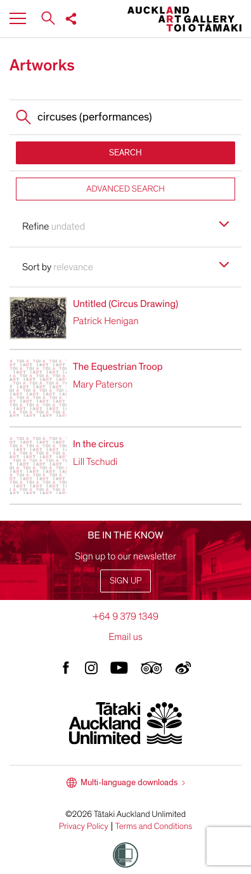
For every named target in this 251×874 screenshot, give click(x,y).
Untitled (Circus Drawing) (125, 304)
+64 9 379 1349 (125, 616)
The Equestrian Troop (118, 367)
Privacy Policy (83, 826)
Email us (125, 637)
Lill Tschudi (95, 462)
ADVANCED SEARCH (125, 189)
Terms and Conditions (154, 826)
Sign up (125, 581)
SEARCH (125, 153)
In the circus (98, 444)
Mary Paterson (102, 384)
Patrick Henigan (106, 321)
